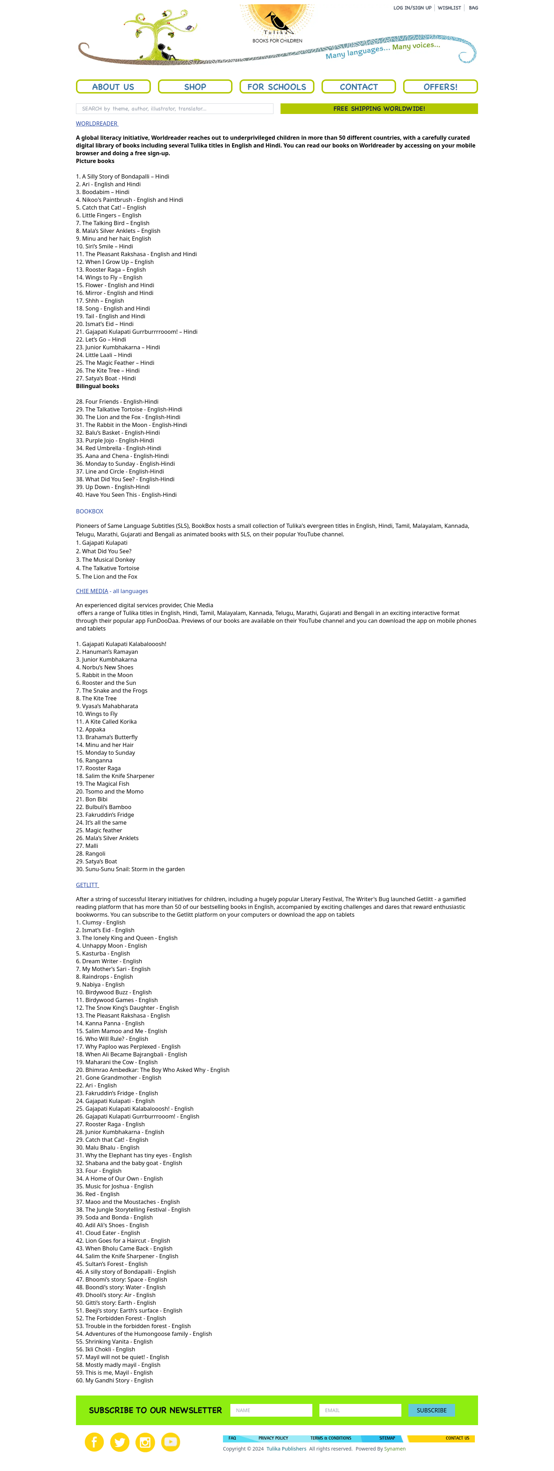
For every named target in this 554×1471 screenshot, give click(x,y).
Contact (359, 86)
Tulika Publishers (286, 1448)
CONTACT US (457, 1439)
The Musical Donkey (108, 559)
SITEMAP (387, 1439)
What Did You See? (106, 551)
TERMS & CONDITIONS (331, 1439)
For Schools (277, 86)
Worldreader (377, 145)
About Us (113, 86)
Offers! (441, 86)
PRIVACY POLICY (273, 1439)
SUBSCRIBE (432, 1410)
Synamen (395, 1448)
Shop (195, 86)
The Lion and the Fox (109, 576)
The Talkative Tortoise (111, 568)
